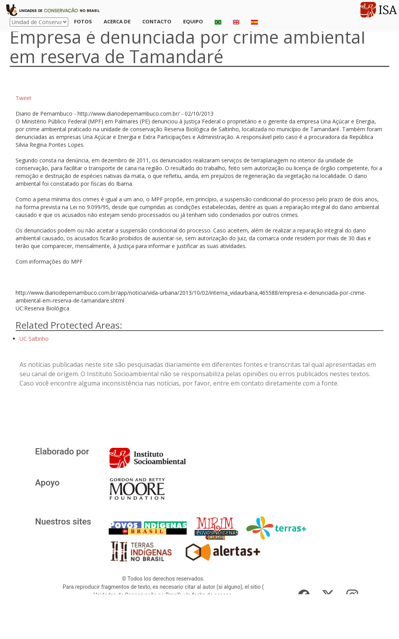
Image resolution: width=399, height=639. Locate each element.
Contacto (156, 21)
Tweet (24, 98)
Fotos (83, 21)
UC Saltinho (34, 338)
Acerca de (117, 21)
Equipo (193, 21)
